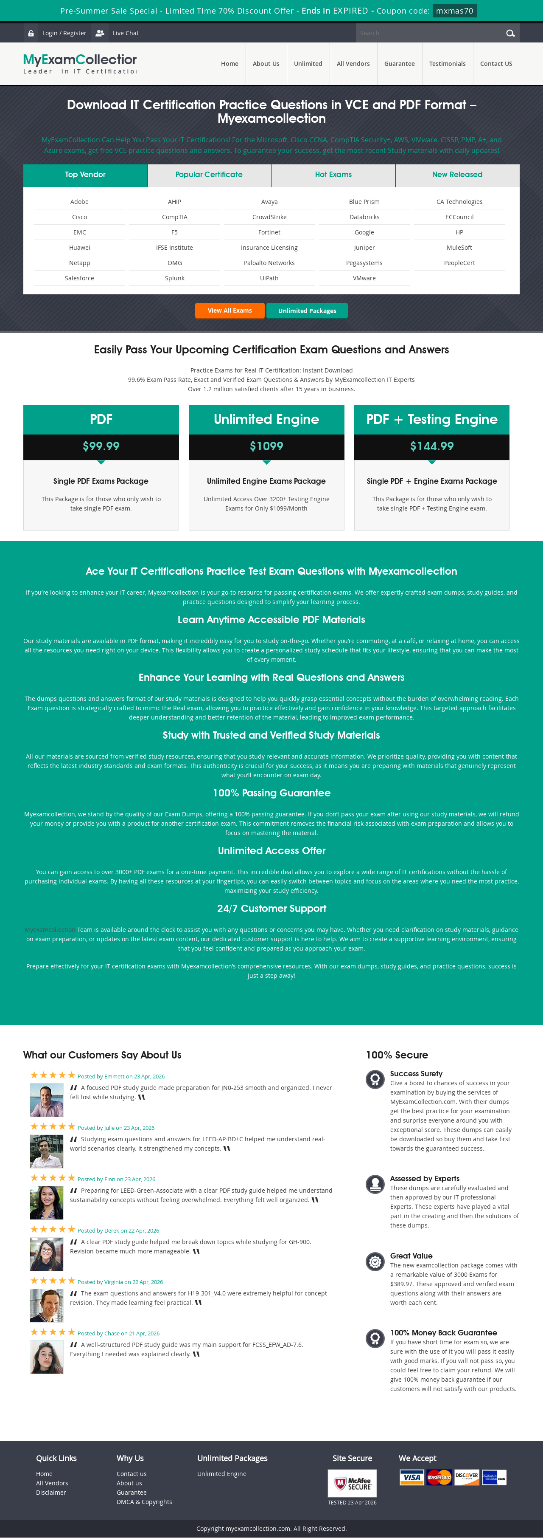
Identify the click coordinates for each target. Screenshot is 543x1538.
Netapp (79, 263)
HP (459, 232)
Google (364, 232)
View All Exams (229, 310)
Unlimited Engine (221, 1474)
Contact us (132, 1474)
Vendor (85, 175)
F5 (174, 232)
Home (229, 63)
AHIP (174, 202)
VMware (364, 278)
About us (129, 1483)
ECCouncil (459, 217)
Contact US (496, 63)
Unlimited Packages (307, 310)
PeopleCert (459, 263)
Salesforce (79, 278)
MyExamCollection (81, 63)
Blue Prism (364, 202)
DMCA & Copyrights (144, 1502)
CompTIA (175, 217)
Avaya (269, 202)
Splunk (175, 278)
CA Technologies (460, 202)
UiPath (269, 278)
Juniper (364, 247)
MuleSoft (459, 247)
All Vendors (353, 63)
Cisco (79, 217)
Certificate (209, 175)
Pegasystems (364, 263)
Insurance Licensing (269, 247)
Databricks (365, 217)
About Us (266, 63)
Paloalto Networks (269, 263)
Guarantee (399, 63)
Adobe (79, 202)
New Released (457, 175)
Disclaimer (51, 1493)
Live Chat (115, 32)
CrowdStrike (269, 217)
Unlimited (308, 63)
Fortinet (269, 232)
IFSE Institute (174, 247)
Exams (333, 175)
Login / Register (55, 32)
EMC (79, 232)
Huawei (79, 247)
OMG (175, 263)
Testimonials (447, 63)
